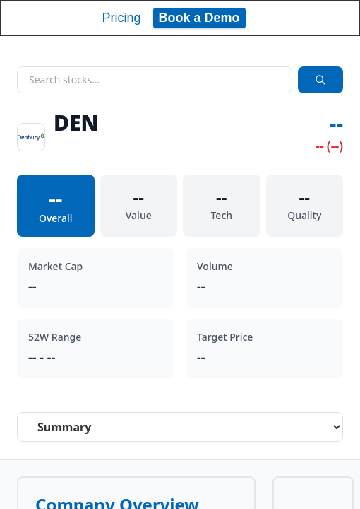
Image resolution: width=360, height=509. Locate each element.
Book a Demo (199, 18)
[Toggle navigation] (336, 17)
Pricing (121, 18)
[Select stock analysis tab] (180, 427)
